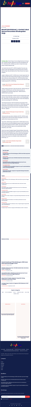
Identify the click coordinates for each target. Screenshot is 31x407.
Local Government (4, 206)
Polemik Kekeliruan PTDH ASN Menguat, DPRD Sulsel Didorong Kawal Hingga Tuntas (16, 154)
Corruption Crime (6, 165)
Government (5, 152)
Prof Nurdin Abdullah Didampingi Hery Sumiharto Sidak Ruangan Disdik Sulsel (23, 337)
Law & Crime (5, 156)
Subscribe (27, 396)
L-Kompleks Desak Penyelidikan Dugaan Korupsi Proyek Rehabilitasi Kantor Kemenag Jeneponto (16, 167)
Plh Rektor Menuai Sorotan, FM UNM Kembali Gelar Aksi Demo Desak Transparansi (16, 158)
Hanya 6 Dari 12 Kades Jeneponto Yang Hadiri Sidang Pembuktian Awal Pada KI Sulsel (16, 171)
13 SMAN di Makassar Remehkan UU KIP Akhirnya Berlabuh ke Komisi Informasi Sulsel (13, 200)
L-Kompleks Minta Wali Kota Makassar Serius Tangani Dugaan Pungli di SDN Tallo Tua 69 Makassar (15, 204)
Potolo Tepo (17, 36)
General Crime (4, 198)
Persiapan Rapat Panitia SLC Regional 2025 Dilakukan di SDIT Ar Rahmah (14, 207)
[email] (13, 397)
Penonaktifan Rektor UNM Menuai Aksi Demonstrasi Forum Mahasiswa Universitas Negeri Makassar (14, 163)
